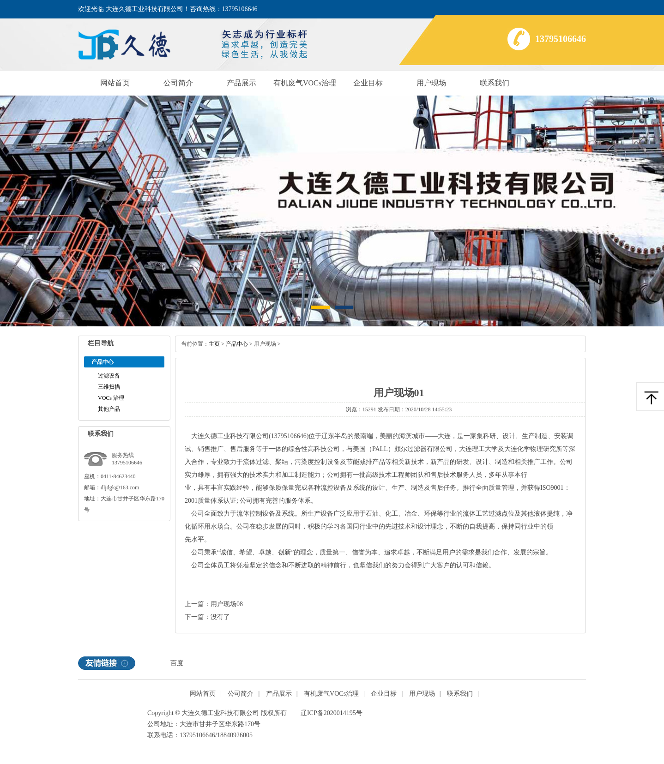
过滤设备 (109, 376)
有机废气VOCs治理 (304, 83)
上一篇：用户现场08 (214, 604)
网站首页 (115, 83)
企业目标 (368, 83)
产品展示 (241, 83)
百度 (176, 663)
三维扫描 (109, 387)
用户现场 (431, 83)
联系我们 (494, 83)
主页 (214, 344)
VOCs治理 (111, 398)
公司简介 (178, 83)
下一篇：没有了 (207, 617)
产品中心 (237, 344)
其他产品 (109, 409)
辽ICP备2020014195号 (331, 713)
